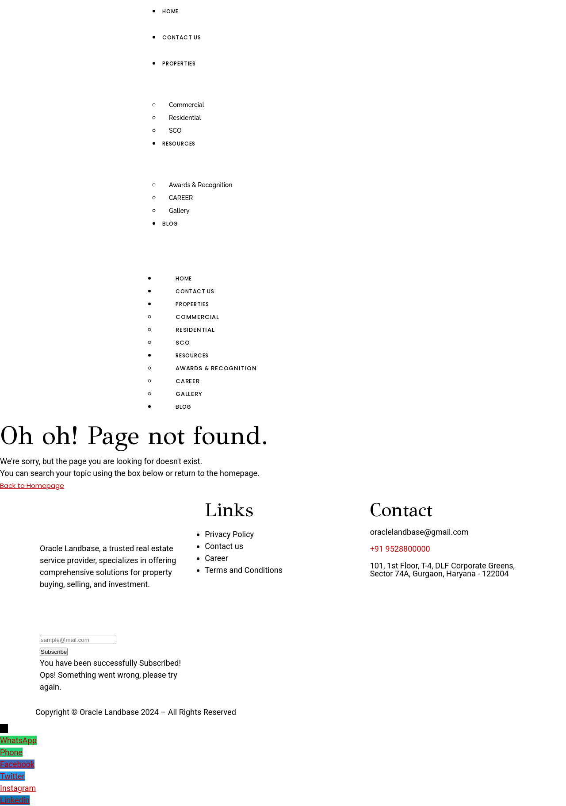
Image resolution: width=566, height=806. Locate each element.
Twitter (12, 776)
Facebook (17, 764)
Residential (185, 117)
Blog (183, 407)
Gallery (179, 210)
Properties (192, 304)
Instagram (18, 788)
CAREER (181, 197)
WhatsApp (18, 740)
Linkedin (15, 800)
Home (184, 278)
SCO (175, 130)
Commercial (186, 104)
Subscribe (54, 652)
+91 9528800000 (400, 548)
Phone (11, 752)
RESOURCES (192, 355)
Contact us (195, 291)
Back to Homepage (32, 485)
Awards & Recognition (201, 184)
